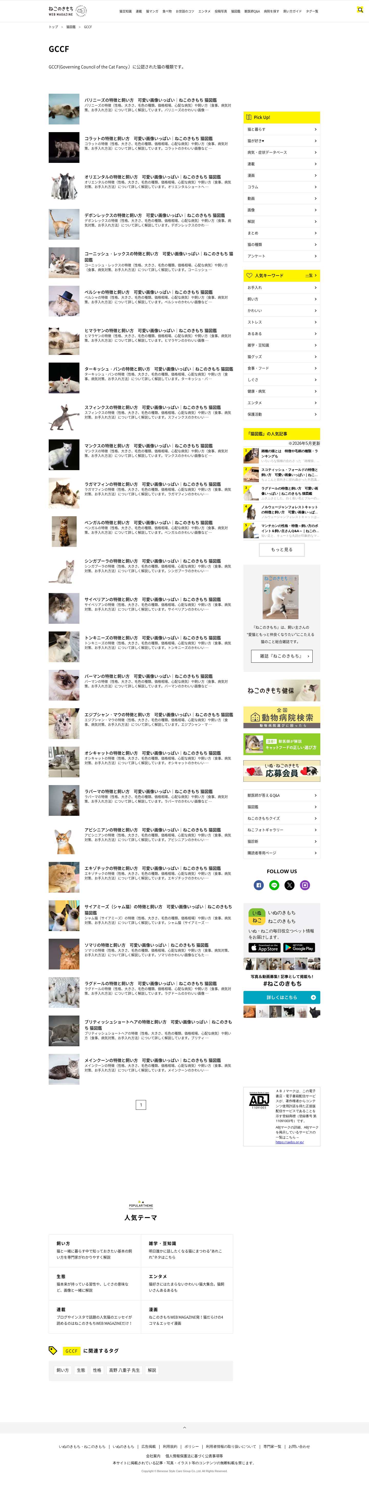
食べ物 (167, 11)
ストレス (255, 321)
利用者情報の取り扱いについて (231, 1446)
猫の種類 (255, 244)
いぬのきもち (123, 1446)
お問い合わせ (299, 1446)
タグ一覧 (312, 11)
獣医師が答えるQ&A (264, 795)
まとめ (253, 232)
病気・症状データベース (267, 152)
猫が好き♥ (256, 140)
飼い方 (63, 1370)
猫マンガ (152, 11)
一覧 (309, 275)
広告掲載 (148, 1446)
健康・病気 (256, 391)
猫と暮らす (256, 129)
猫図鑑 (235, 11)
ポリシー (191, 1446)
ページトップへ (184, 1427)
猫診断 (253, 841)
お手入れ (255, 287)
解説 (152, 1370)
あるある (255, 333)
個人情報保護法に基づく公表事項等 (194, 1456)
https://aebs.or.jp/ (290, 1142)
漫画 (251, 175)
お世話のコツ (185, 11)
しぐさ (253, 379)
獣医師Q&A (252, 11)
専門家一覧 (272, 1446)
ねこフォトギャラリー (265, 829)
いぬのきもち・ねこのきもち (82, 1446)
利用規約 (170, 1446)
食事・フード (258, 368)
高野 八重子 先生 (124, 1370)
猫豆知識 (125, 11)
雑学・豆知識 (258, 344)
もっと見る (282, 549)
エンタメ (204, 11)
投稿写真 (221, 11)
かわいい (255, 310)
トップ (53, 27)
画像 (251, 209)
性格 (97, 1370)
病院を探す (271, 11)
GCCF (72, 1351)
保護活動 (255, 414)
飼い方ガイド (292, 11)
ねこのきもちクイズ (264, 818)
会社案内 (153, 1456)
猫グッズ (255, 356)
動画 (251, 198)
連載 (139, 11)
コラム (253, 186)
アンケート (256, 255)
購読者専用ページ (262, 852)
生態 (81, 1370)
